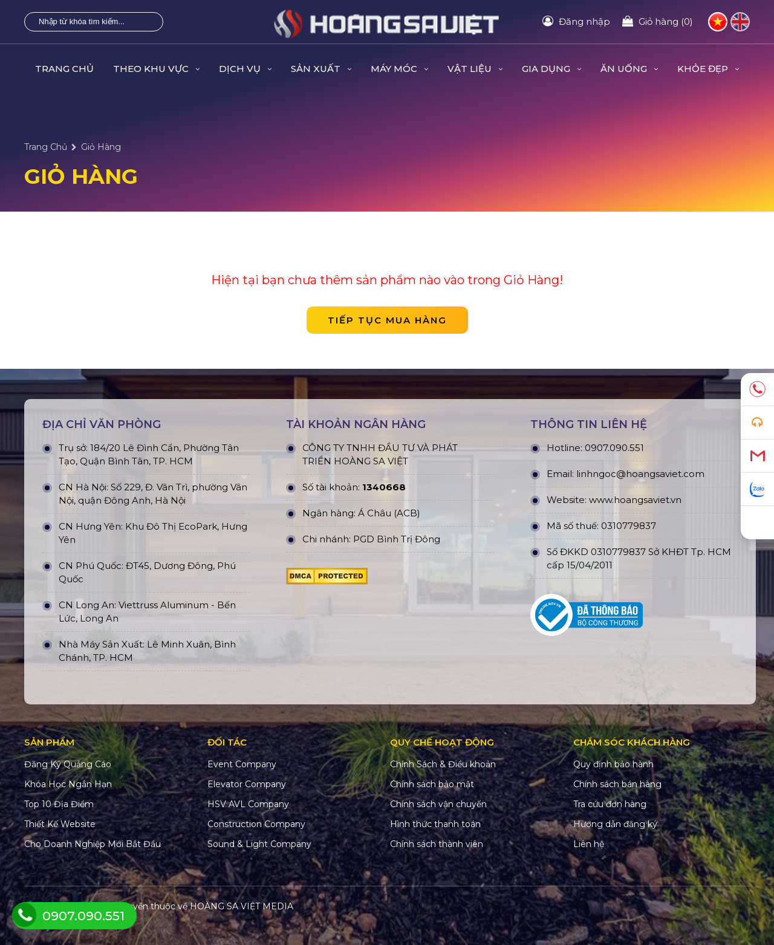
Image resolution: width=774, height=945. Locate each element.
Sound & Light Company (259, 844)
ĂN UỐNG (629, 68)
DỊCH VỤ (245, 68)
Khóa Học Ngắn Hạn (68, 784)
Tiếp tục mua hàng (387, 320)
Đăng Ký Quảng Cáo (67, 764)
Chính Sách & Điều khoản (443, 764)
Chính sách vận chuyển (438, 804)
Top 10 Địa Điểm (59, 804)
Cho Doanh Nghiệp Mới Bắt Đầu (92, 844)
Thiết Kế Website (60, 824)
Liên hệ (588, 844)
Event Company (241, 764)
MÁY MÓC (399, 68)
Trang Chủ (64, 68)
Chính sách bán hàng (617, 784)
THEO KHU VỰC (156, 68)
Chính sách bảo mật (432, 784)
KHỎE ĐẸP (708, 68)
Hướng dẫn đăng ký (615, 824)
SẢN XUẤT (321, 68)
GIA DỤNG (551, 68)
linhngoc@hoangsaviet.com (640, 473)
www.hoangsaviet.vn (635, 499)
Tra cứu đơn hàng (609, 804)
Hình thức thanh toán (435, 824)
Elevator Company (246, 784)
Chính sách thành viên (436, 844)
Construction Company (256, 824)
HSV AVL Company (248, 804)
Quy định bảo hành (613, 764)
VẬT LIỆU (474, 68)
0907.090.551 (614, 447)
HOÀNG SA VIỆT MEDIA (241, 906)
